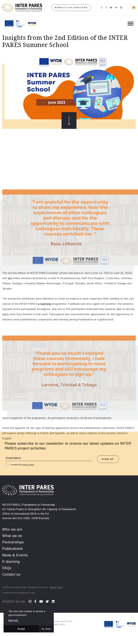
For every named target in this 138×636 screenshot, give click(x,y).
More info (13, 620)
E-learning (11, 562)
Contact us (11, 574)
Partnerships (13, 542)
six (10, 355)
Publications (12, 549)
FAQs (6, 568)
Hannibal (20, 593)
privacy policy (28, 464)
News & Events (15, 555)
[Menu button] (130, 24)
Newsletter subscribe (71, 8)
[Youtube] (111, 8)
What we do (12, 536)
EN (133, 7)
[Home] (22, 8)
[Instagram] (101, 8)
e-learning (44, 381)
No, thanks (46, 629)
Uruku (32, 593)
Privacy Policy (55, 587)
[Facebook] (106, 8)
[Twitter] (116, 8)
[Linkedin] (121, 8)
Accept (21, 629)
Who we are (12, 529)
